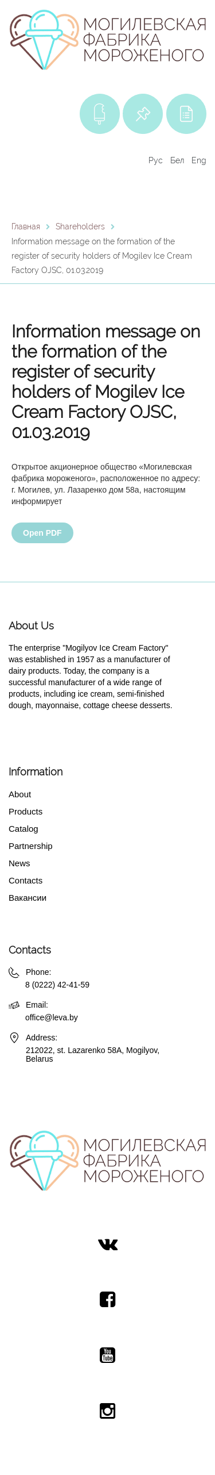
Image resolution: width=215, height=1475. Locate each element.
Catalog (23, 828)
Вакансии (27, 897)
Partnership (31, 846)
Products (25, 811)
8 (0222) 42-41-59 (57, 984)
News (19, 863)
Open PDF (42, 532)
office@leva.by (51, 1017)
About (20, 794)
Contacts (25, 880)
